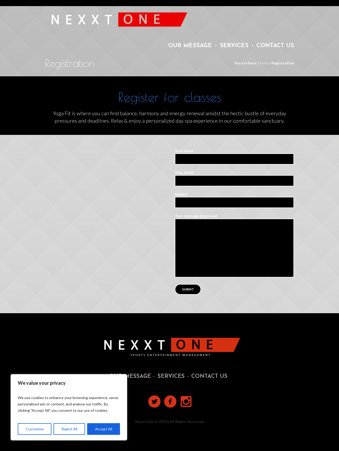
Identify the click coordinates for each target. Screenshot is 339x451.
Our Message (130, 376)
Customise (35, 429)
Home (263, 63)
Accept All (103, 429)
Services (171, 376)
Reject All (69, 429)
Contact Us (209, 376)
